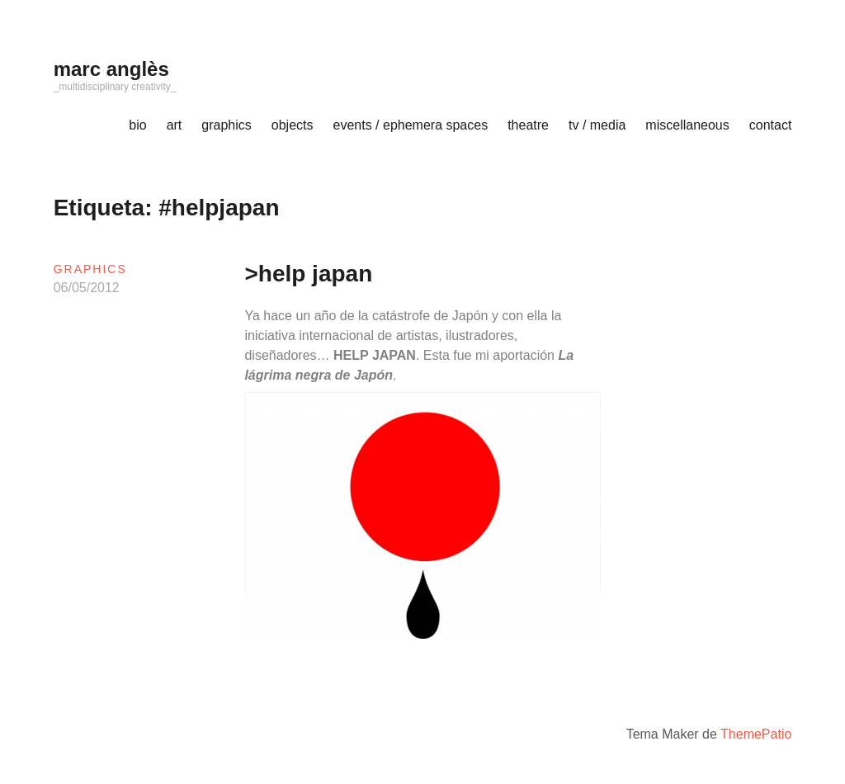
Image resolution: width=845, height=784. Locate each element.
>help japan (308, 273)
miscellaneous (687, 125)
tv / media (597, 125)
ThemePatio (755, 734)
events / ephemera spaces (411, 125)
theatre (528, 125)
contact (770, 125)
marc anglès (111, 69)
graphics (226, 125)
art (174, 125)
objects (292, 125)
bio (137, 125)
